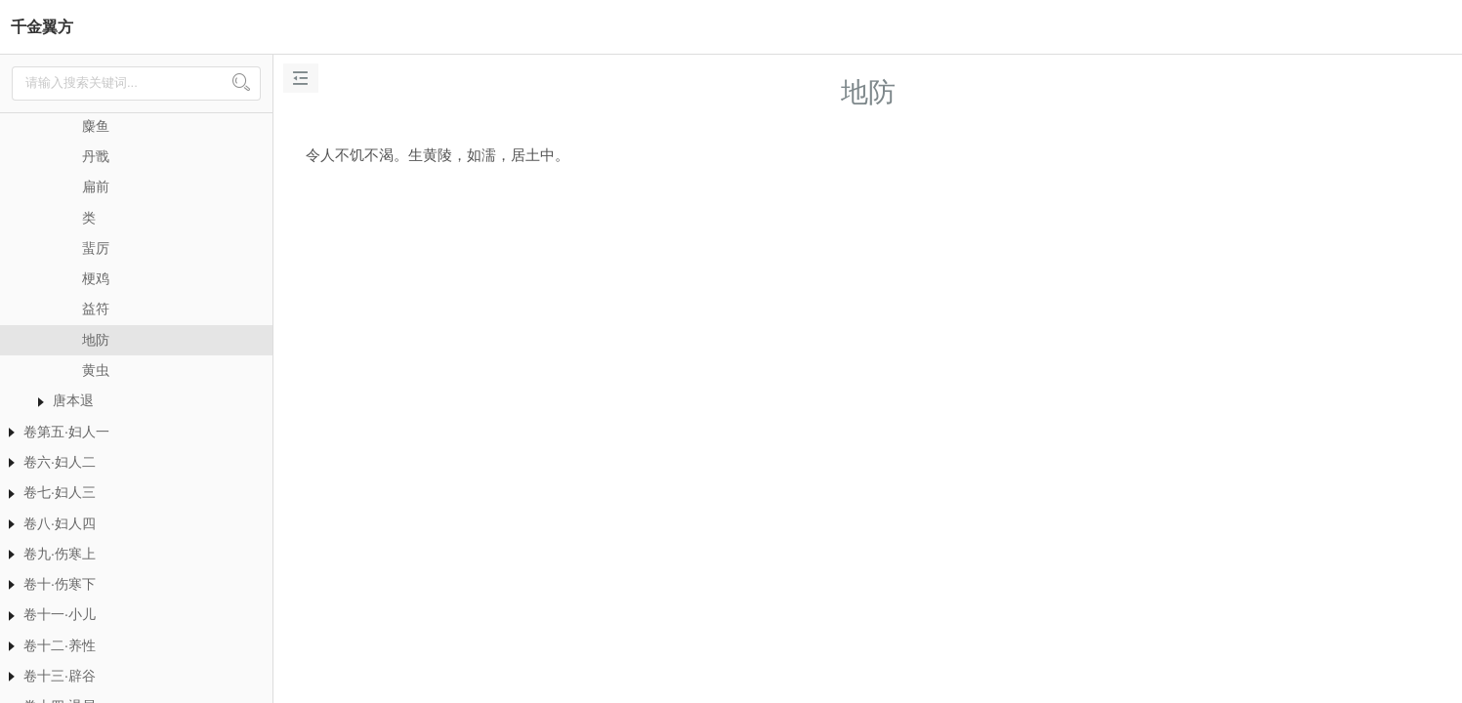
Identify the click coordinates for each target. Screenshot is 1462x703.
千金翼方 (42, 27)
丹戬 (95, 156)
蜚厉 (95, 248)
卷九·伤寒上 (59, 553)
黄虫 (95, 370)
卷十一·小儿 (59, 614)
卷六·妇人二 (59, 462)
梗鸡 (95, 278)
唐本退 (73, 400)
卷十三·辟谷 (59, 675)
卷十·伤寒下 (59, 584)
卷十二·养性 (59, 645)
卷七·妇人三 (59, 492)
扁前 (95, 186)
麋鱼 (95, 126)
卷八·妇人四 (59, 523)
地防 (95, 340)
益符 (95, 308)
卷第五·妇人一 (66, 431)
